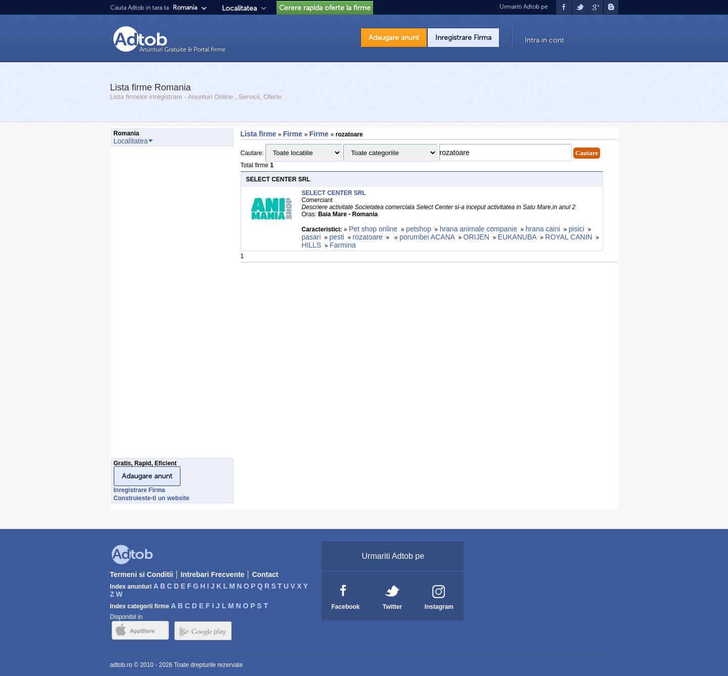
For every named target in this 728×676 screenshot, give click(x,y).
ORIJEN (476, 237)
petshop (418, 229)
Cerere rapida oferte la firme (325, 8)
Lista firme (259, 134)
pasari (311, 237)
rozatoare (368, 237)
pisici (576, 229)
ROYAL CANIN (568, 237)
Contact (265, 574)
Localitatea (239, 8)
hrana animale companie (478, 229)
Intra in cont (544, 40)
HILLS (312, 245)
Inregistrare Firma (463, 37)
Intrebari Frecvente (212, 574)
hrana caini (543, 229)
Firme (293, 134)
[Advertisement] (151, 305)
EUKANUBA (517, 237)
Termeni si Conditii (141, 574)
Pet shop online (373, 229)
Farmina (342, 245)
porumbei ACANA (427, 237)
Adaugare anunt (394, 37)
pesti (336, 237)
